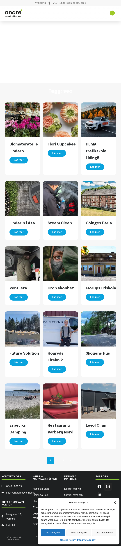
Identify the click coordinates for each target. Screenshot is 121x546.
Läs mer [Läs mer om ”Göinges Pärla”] (95, 232)
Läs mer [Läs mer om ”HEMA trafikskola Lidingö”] (95, 166)
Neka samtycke (79, 532)
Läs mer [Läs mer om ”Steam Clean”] (57, 232)
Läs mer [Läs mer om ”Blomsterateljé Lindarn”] (18, 160)
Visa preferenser (104, 532)
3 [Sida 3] (63, 460)
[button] (114, 502)
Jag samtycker (52, 532)
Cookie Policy (68, 540)
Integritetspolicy (86, 540)
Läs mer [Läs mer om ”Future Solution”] (18, 362)
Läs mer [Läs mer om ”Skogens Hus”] (95, 362)
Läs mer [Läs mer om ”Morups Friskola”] (95, 297)
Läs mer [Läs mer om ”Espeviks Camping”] (18, 441)
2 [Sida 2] (56, 460)
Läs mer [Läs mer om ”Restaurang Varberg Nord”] (57, 441)
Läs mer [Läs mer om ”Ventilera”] (18, 297)
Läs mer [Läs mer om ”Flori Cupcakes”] (57, 153)
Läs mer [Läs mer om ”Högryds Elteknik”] (57, 369)
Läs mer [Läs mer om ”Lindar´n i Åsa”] (18, 232)
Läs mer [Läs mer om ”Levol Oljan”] (95, 434)
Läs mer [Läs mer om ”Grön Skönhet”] (57, 297)
